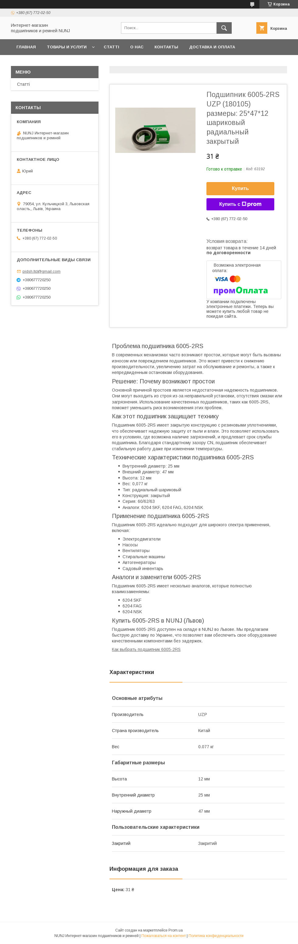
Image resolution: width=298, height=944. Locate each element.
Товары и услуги (67, 47)
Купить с (240, 204)
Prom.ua (175, 930)
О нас (137, 47)
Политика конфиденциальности (216, 936)
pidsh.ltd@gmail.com (42, 271)
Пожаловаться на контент (163, 936)
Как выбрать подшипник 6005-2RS (146, 649)
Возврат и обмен (36, 63)
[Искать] (224, 28)
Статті (111, 47)
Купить (240, 188)
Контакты (166, 47)
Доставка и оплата (212, 47)
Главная (26, 47)
